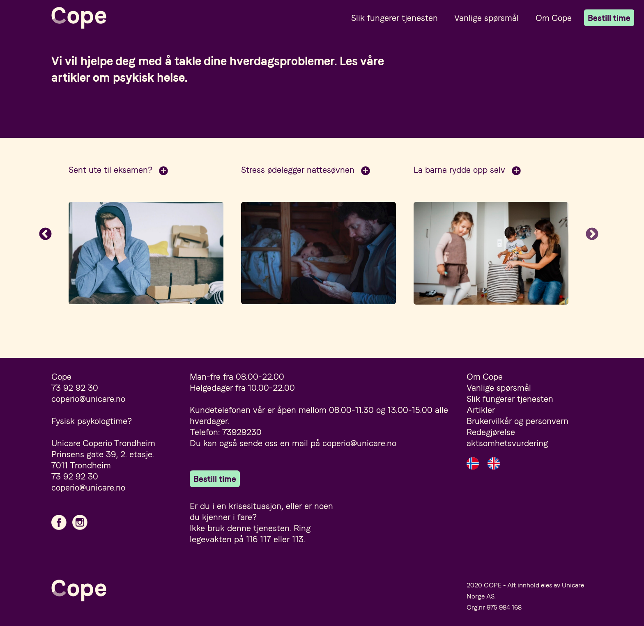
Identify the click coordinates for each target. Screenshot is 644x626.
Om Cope (554, 18)
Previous (45, 235)
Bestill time (609, 18)
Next (592, 235)
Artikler (481, 410)
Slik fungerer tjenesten (394, 18)
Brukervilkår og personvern (517, 421)
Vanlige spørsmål (486, 18)
